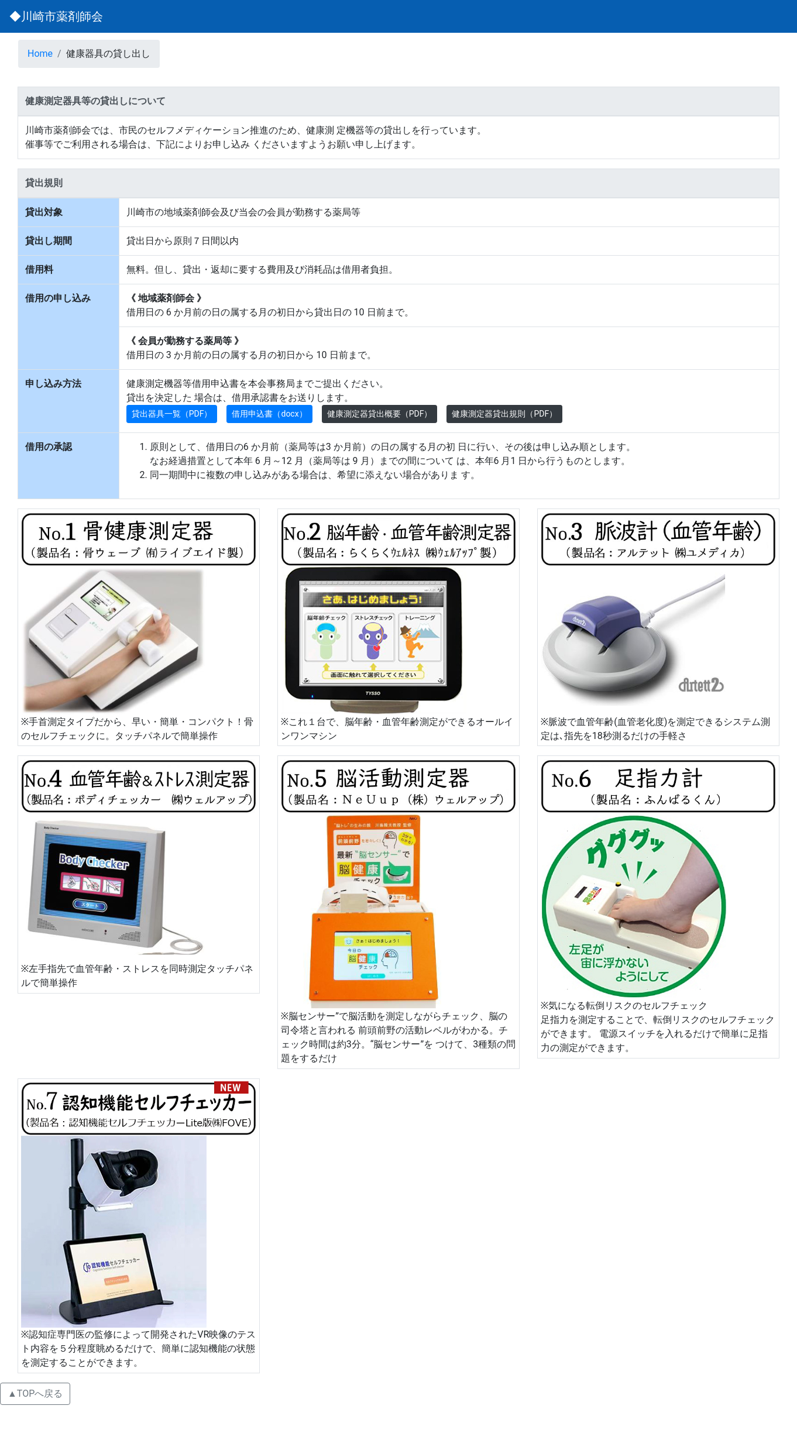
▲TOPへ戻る (35, 1393)
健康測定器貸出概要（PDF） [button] (379, 413)
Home (40, 53)
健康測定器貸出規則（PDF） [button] (504, 413)
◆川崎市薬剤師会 (56, 16)
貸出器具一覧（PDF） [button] (172, 413)
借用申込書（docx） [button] (269, 413)
